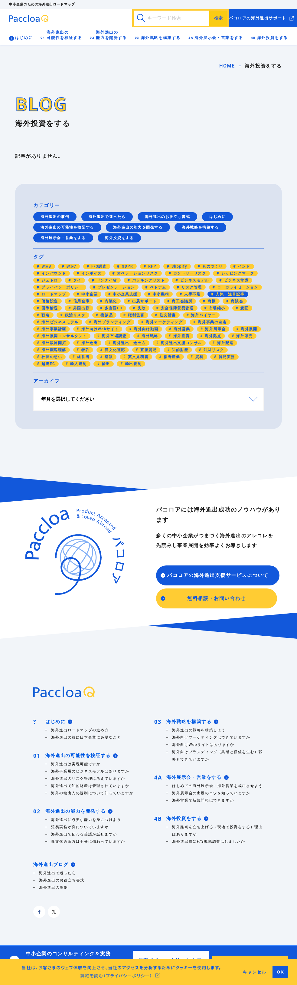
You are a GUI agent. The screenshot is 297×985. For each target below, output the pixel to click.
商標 (211, 301)
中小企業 (89, 294)
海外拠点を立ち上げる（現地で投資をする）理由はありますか (217, 830)
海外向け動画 (145, 329)
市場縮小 (216, 308)
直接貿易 (148, 350)
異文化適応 (114, 350)
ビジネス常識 (236, 280)
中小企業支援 (125, 294)
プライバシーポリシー (61, 287)
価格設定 (49, 301)
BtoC (70, 266)
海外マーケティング (163, 322)
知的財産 (179, 350)
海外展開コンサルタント (63, 336)
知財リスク (213, 350)
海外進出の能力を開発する (111, 35)
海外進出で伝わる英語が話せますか (86, 834)
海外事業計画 (53, 329)
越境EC (47, 364)
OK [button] (280, 972)
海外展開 (248, 329)
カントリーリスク (189, 273)
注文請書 (167, 315)
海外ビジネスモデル (59, 322)
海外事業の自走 (212, 322)
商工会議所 (182, 301)
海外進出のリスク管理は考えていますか (88, 778)
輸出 (105, 364)
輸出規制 (133, 364)
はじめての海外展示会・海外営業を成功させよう (217, 786)
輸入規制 (78, 364)
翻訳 (108, 357)
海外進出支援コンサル (180, 343)
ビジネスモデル (194, 280)
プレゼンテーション (115, 287)
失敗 (141, 308)
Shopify (178, 266)
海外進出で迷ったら (107, 217)
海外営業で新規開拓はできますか (203, 800)
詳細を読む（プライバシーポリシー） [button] (116, 976)
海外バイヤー (203, 315)
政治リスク (75, 315)
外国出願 (81, 308)
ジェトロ (49, 280)
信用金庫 (81, 301)
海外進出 (89, 343)
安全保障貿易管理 (176, 308)
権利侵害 (136, 315)
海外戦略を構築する (161, 37)
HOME (227, 66)
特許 (85, 350)
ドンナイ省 (106, 280)
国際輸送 (49, 308)
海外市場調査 (113, 336)
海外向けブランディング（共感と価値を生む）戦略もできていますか (217, 755)
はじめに (24, 37)
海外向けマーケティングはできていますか (211, 737)
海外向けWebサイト (99, 329)
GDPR (126, 266)
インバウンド (53, 273)
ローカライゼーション (237, 287)
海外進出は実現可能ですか (75, 764)
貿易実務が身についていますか (80, 827)
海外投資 (181, 336)
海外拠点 (212, 336)
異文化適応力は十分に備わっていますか (88, 841)
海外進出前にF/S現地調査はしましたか (208, 841)
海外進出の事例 (55, 217)
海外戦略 (149, 336)
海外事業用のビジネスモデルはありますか (90, 771)
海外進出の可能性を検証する (64, 35)
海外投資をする (272, 37)
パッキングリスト (148, 280)
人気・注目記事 (229, 294)
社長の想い (51, 357)
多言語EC (112, 308)
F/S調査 (98, 266)
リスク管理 (191, 287)
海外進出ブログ (54, 864)
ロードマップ (53, 294)
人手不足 (192, 294)
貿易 (199, 357)
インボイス (91, 273)
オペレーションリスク (137, 273)
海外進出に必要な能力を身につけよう (86, 820)
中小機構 (160, 294)
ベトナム (157, 287)
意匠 (244, 308)
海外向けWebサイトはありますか (203, 745)
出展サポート (144, 301)
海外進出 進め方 (129, 343)
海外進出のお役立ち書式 (167, 217)
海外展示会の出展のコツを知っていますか (211, 793)
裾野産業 (171, 357)
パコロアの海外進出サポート (257, 18)
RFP (151, 266)
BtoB (45, 266)
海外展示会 (215, 329)
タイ (76, 280)
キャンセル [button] (254, 972)
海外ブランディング (111, 322)
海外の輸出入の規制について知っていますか (92, 793)
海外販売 (244, 336)
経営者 (83, 357)
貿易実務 (226, 357)
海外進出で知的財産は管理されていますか (90, 786)
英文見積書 (138, 357)
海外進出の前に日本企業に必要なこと (86, 737)
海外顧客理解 (53, 350)
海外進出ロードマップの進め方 (80, 730)
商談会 (236, 301)
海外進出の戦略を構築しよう (199, 730)
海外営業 (181, 329)
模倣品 (106, 315)
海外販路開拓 (53, 343)
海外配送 (224, 343)
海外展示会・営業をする (218, 37)
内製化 (110, 301)
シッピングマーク (237, 273)
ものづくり (212, 266)
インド (243, 266)
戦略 (45, 315)
